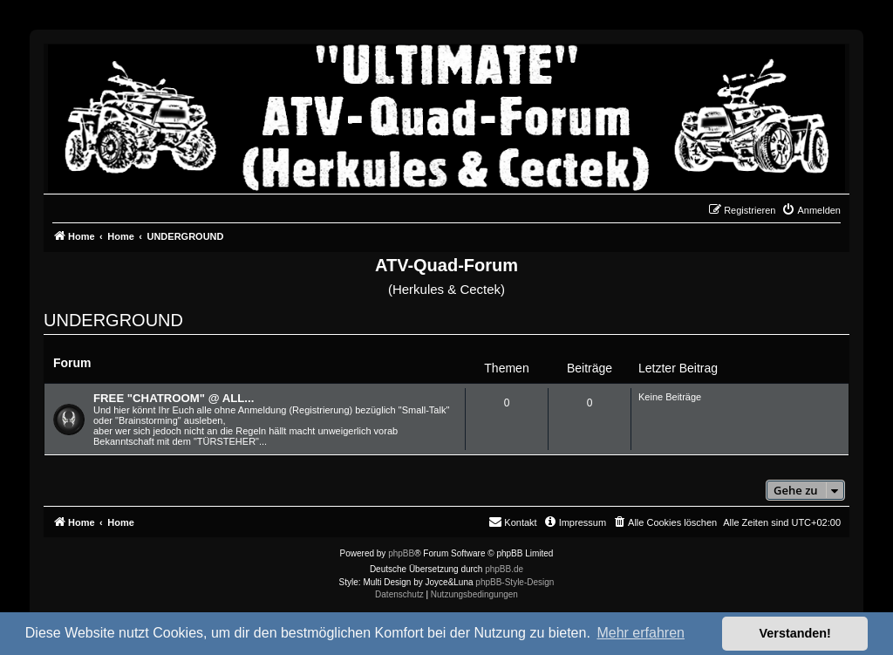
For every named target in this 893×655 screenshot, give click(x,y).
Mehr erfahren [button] (640, 632)
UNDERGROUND (113, 320)
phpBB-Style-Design (514, 582)
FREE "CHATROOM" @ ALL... (173, 398)
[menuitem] (811, 210)
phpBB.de (504, 569)
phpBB (401, 553)
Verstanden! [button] (795, 633)
